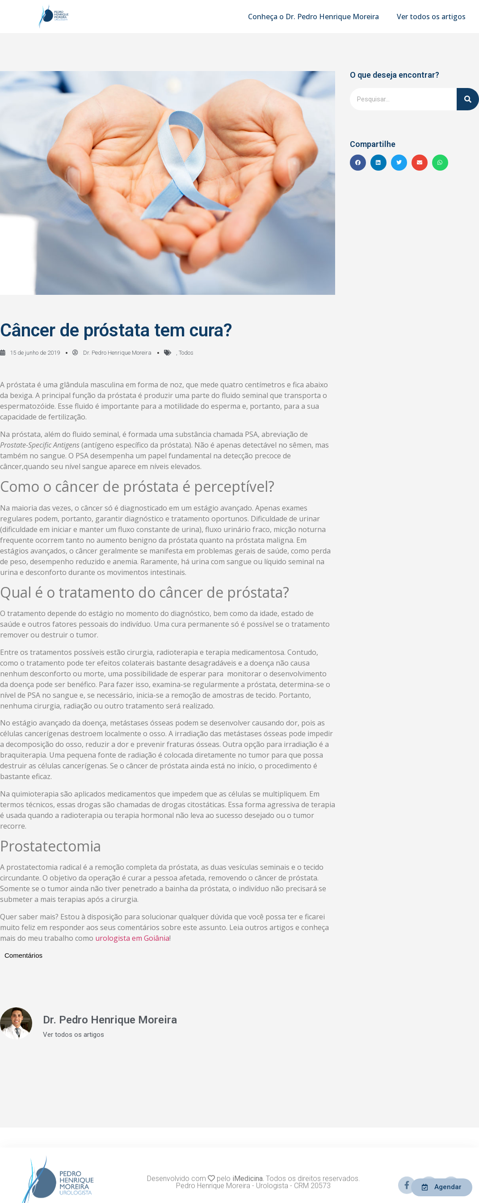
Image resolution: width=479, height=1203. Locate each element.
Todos (186, 352)
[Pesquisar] (468, 99)
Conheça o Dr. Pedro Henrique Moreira (313, 16)
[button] (358, 163)
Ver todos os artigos (431, 16)
